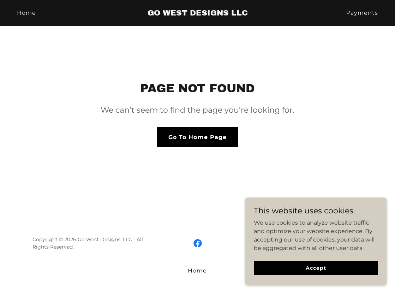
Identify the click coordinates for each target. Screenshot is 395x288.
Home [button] (197, 270)
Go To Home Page (197, 137)
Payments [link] (362, 13)
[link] (197, 13)
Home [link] (26, 13)
